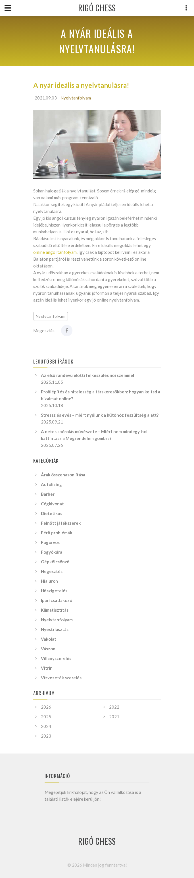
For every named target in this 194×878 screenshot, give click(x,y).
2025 (46, 716)
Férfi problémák (56, 532)
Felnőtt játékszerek (61, 523)
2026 (46, 706)
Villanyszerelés (56, 658)
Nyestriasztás (54, 629)
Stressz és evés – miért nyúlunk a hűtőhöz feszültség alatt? (99, 415)
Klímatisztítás (54, 610)
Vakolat (48, 639)
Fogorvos (50, 542)
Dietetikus (51, 513)
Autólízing (51, 484)
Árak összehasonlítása (63, 474)
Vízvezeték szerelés (61, 677)
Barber (48, 494)
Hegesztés (51, 571)
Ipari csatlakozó (56, 600)
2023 (46, 735)
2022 (114, 706)
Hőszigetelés (54, 590)
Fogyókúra (51, 552)
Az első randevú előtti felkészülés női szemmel (87, 375)
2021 (114, 716)
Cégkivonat (52, 503)
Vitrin (47, 668)
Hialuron (49, 581)
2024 (46, 726)
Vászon (48, 648)
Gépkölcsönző (55, 561)
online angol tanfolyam (55, 252)
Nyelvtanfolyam (76, 97)
